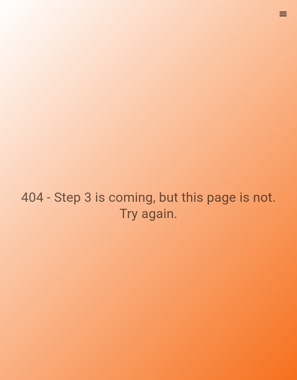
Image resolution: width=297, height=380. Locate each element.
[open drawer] (283, 14)
